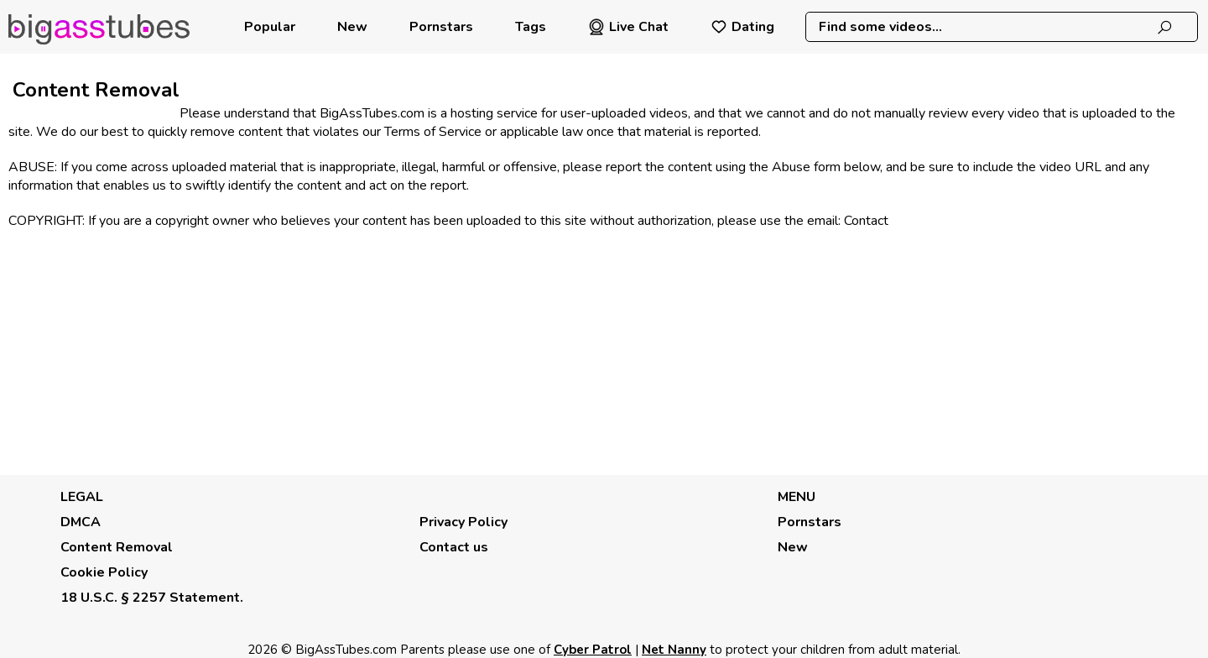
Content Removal (116, 547)
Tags (530, 27)
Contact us (453, 547)
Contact (866, 221)
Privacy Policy (463, 522)
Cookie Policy (104, 572)
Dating (742, 27)
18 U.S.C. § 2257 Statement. (151, 597)
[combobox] (1001, 27)
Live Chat (628, 27)
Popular (269, 27)
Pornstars (441, 27)
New (352, 27)
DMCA (80, 522)
